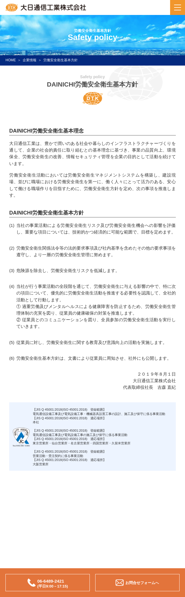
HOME (10, 60)
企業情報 (29, 60)
